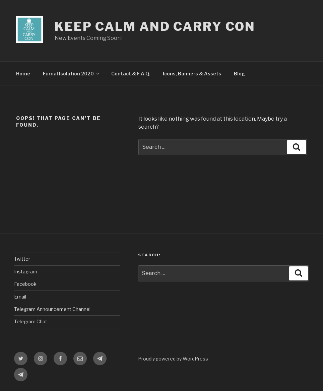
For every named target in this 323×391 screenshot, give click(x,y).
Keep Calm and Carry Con (155, 26)
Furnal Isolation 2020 (71, 73)
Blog (239, 73)
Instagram (25, 271)
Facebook (25, 284)
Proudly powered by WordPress (173, 359)
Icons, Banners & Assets (192, 73)
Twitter (22, 259)
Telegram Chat (30, 321)
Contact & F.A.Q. (130, 73)
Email (20, 297)
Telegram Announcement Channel (52, 309)
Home (23, 73)
